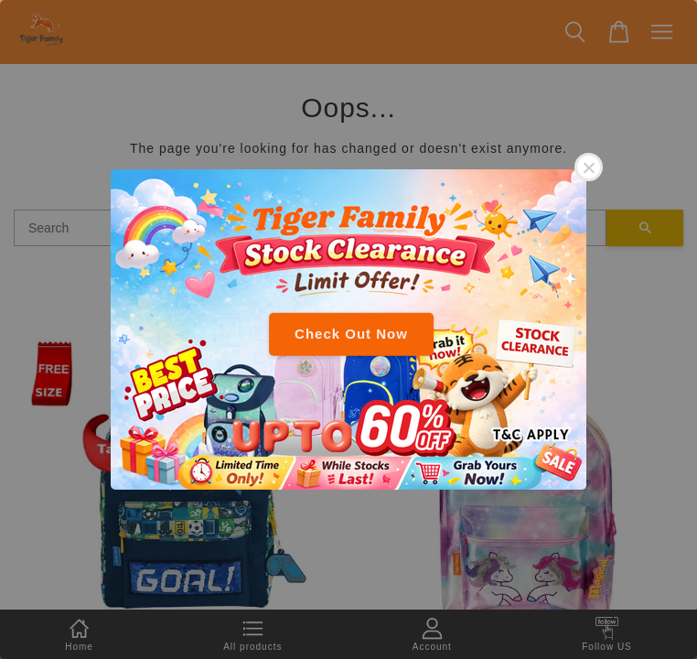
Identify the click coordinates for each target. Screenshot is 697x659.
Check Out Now (351, 333)
